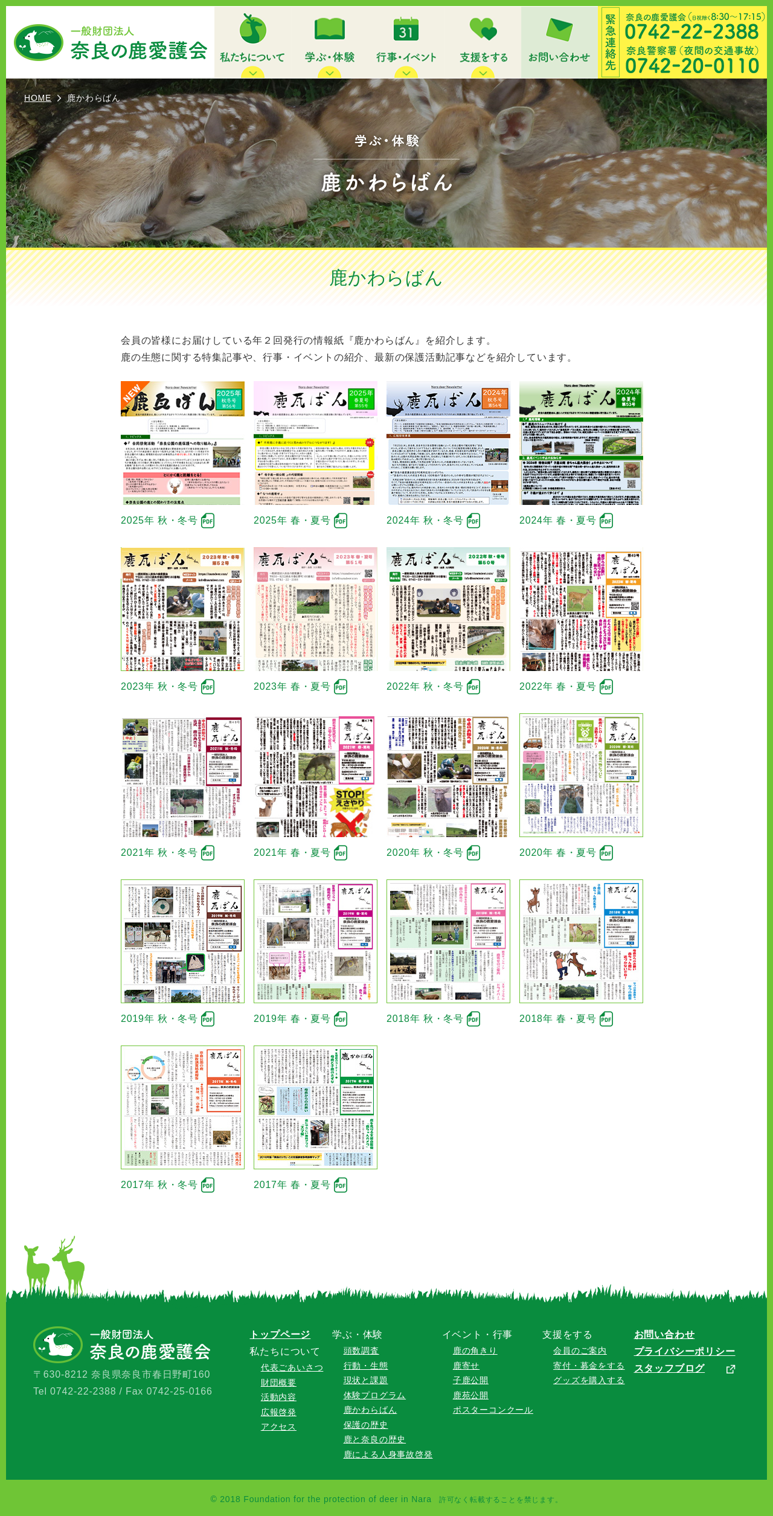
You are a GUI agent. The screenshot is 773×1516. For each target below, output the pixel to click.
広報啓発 (279, 1412)
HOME (37, 98)
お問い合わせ (664, 1334)
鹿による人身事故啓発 (388, 1454)
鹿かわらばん (370, 1410)
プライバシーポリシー (685, 1351)
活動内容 (279, 1397)
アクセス (279, 1426)
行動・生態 (366, 1365)
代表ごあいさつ (292, 1367)
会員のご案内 (580, 1350)
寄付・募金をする (588, 1365)
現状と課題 (366, 1380)
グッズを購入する (588, 1380)
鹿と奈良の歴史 (375, 1439)
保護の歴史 (366, 1425)
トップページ (279, 1334)
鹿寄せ (466, 1365)
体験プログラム (375, 1395)
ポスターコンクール (493, 1410)
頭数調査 (361, 1350)
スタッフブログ (669, 1368)
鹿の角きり (475, 1350)
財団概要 (279, 1382)
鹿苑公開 (471, 1395)
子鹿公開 (471, 1380)
